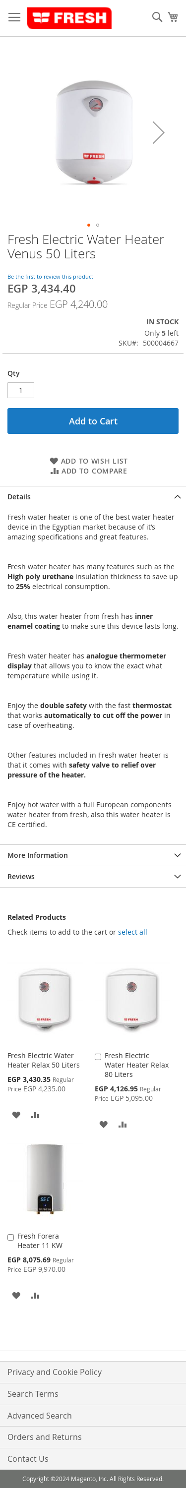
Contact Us (28, 1458)
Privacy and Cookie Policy (54, 1372)
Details (19, 496)
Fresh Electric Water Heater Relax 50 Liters (43, 1060)
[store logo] (69, 18)
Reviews (21, 876)
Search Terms (33, 1393)
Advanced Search (39, 1415)
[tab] (93, 496)
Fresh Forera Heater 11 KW (39, 1240)
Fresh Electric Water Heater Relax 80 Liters (137, 1065)
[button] (159, 132)
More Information (37, 855)
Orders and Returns (44, 1436)
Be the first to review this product (50, 276)
